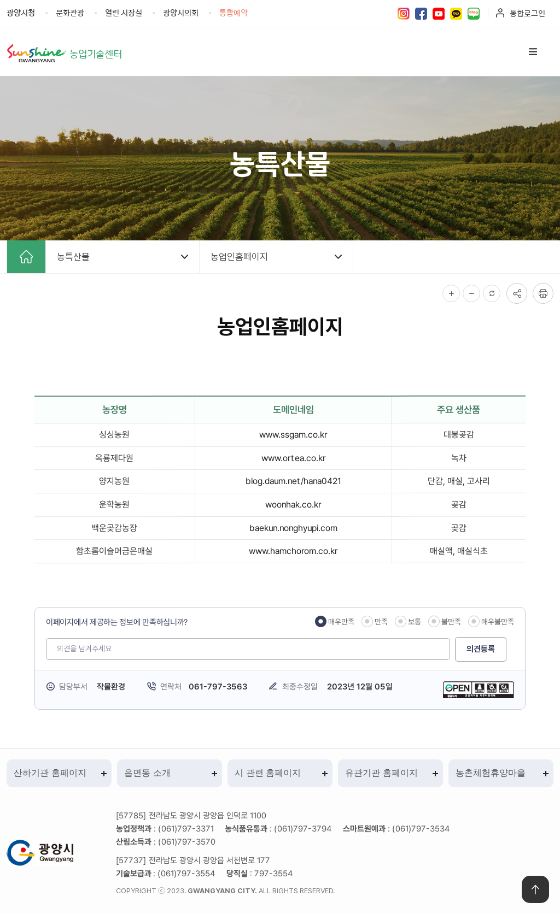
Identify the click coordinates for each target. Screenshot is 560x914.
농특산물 (73, 256)
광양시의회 (181, 12)
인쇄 (543, 293)
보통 (414, 621)
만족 (381, 621)
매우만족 (341, 621)
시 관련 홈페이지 (268, 773)
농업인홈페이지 (239, 256)
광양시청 (21, 12)
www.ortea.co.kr (293, 458)
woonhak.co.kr (293, 504)
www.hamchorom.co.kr (293, 551)
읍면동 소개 (147, 773)
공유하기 (516, 293)
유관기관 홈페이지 (381, 773)
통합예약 (233, 12)
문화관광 (70, 12)
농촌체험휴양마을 (491, 773)
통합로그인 (527, 13)
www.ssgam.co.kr (293, 434)
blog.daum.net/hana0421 (293, 481)
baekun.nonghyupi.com (293, 528)
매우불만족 (497, 621)
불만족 (451, 621)
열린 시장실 (123, 12)
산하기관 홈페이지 (50, 773)
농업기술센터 (97, 53)
